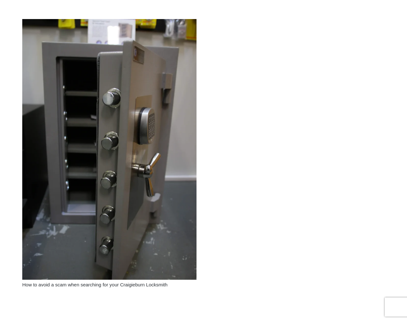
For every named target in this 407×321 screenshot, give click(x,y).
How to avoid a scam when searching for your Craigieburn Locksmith (95, 284)
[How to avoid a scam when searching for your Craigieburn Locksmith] (109, 23)
